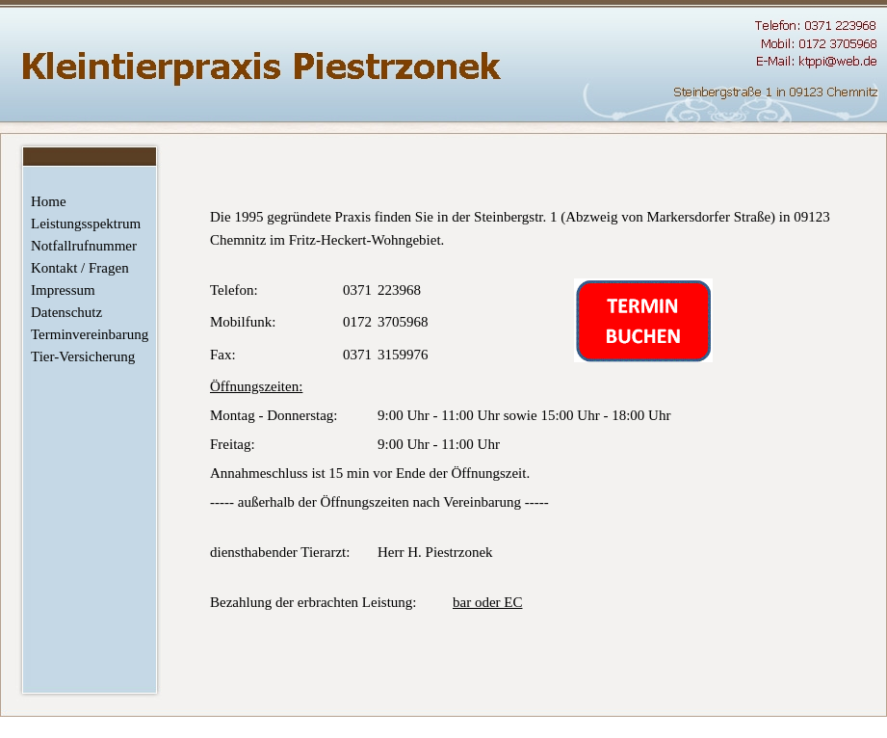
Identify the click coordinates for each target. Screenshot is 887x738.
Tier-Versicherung (83, 356)
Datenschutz (66, 312)
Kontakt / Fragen (80, 268)
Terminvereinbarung (87, 334)
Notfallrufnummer (84, 245)
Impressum (63, 290)
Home (48, 201)
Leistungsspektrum (86, 223)
